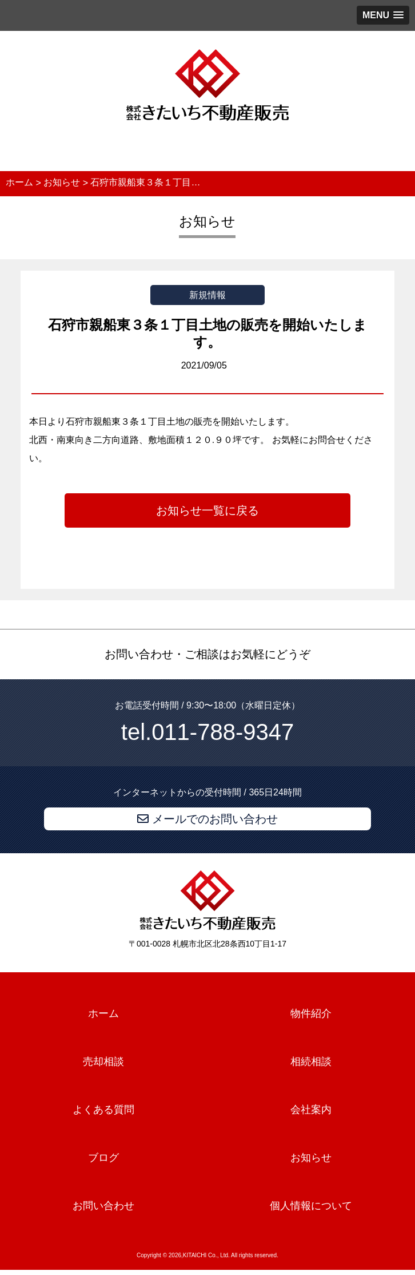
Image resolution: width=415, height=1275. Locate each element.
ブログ (103, 1157)
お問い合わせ (103, 1205)
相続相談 (311, 1061)
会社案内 (311, 1109)
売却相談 (103, 1061)
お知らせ (311, 1157)
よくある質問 (103, 1109)
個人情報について (311, 1205)
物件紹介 (311, 1014)
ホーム (103, 1014)
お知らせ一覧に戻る (207, 510)
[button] (383, 15)
